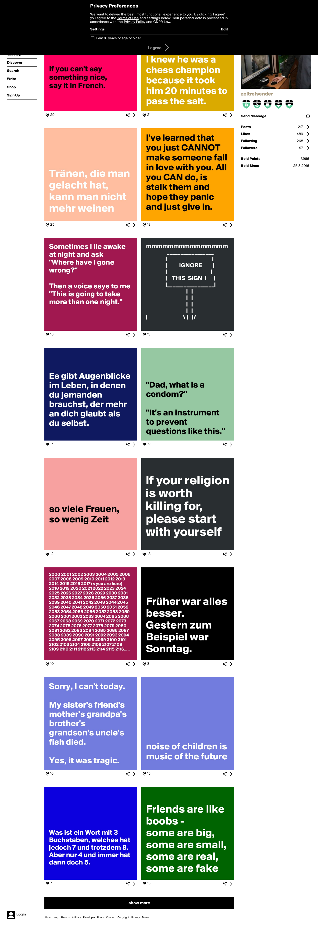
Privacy (135, 917)
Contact (110, 917)
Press (100, 917)
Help (56, 917)
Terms (145, 917)
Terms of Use (128, 18)
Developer (89, 917)
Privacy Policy (134, 22)
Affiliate (76, 917)
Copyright (123, 917)
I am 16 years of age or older (118, 38)
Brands (65, 917)
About (47, 917)
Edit (224, 29)
